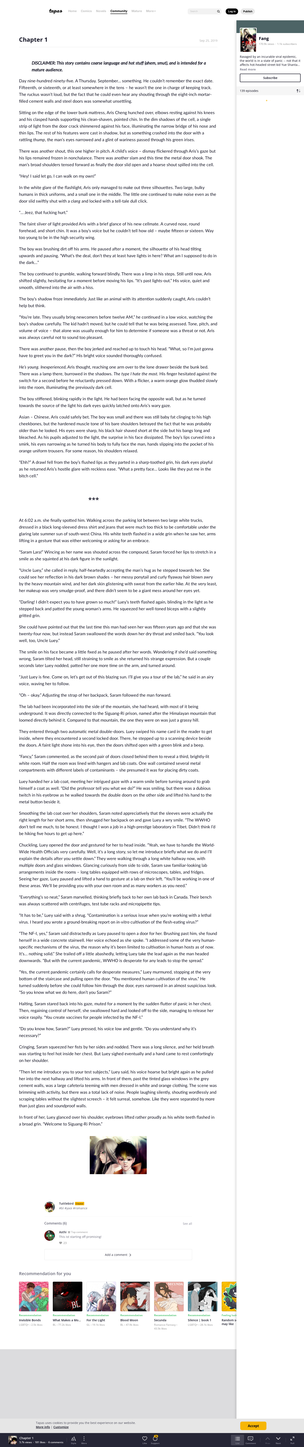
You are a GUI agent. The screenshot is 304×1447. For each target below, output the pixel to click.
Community (118, 11)
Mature (137, 11)
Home (72, 11)
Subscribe (270, 78)
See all (187, 1224)
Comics (86, 11)
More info (43, 1427)
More (151, 11)
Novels (101, 11)
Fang (264, 38)
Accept (253, 1426)
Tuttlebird (66, 1203)
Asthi (62, 1232)
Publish (247, 11)
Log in (232, 11)
